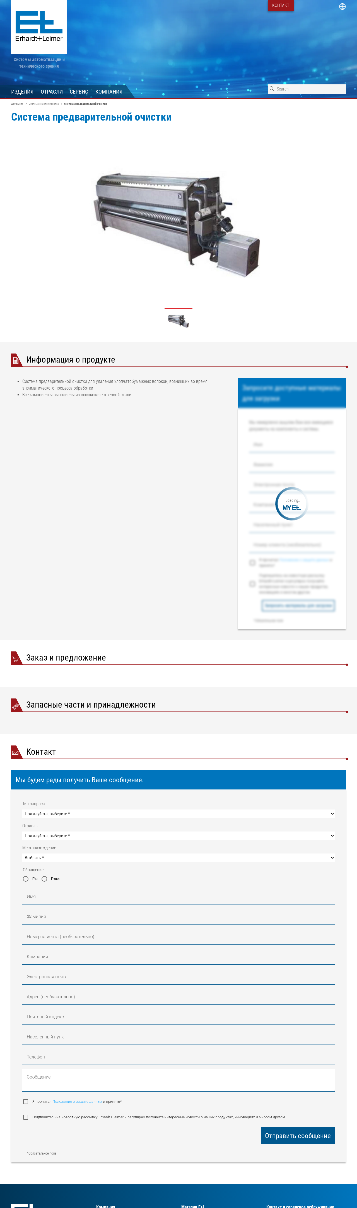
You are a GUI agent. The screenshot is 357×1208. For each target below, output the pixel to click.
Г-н (35, 879)
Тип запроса (33, 803)
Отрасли (52, 91)
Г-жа (55, 879)
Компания (108, 91)
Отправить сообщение (298, 1136)
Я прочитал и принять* (295, 563)
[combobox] (307, 89)
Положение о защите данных (304, 560)
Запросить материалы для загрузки (298, 605)
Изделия (22, 91)
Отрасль (30, 825)
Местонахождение (39, 847)
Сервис (79, 91)
